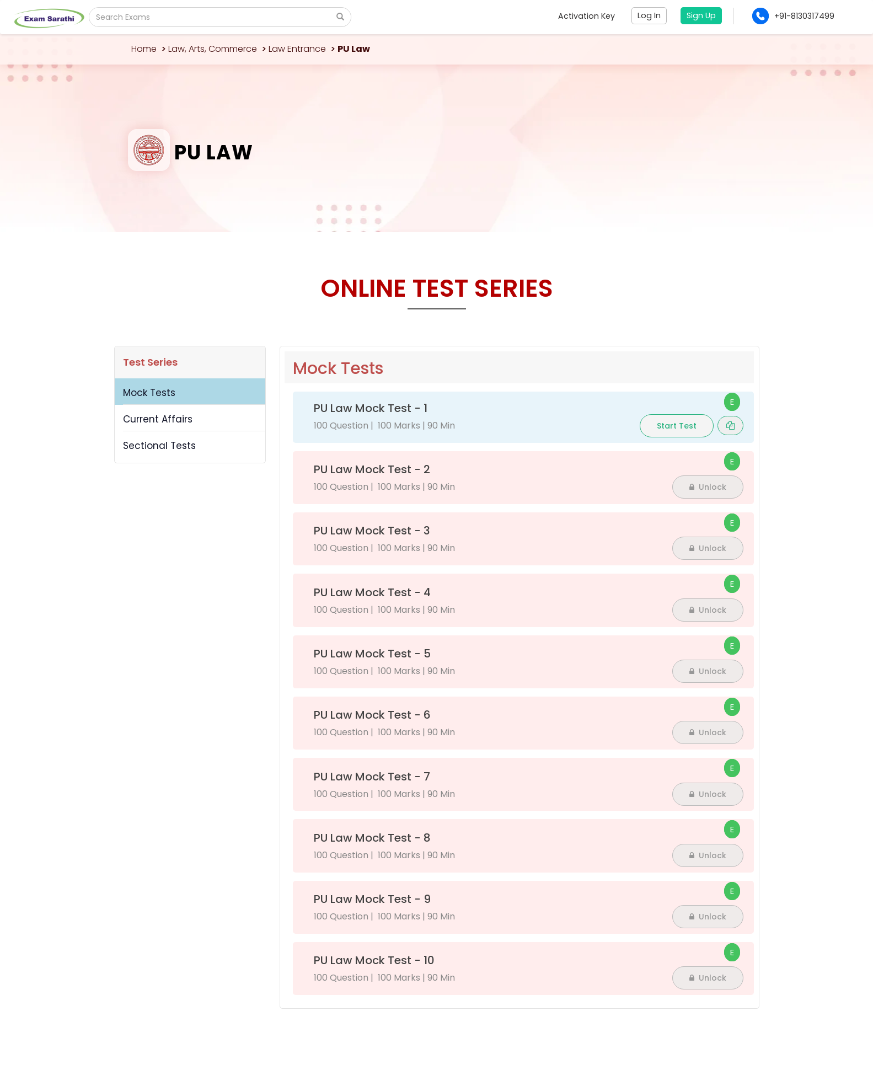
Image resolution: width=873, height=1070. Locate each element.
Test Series (150, 362)
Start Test (677, 425)
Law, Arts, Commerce (212, 48)
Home (144, 48)
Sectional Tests (159, 445)
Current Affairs (157, 419)
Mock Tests (149, 392)
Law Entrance (297, 48)
